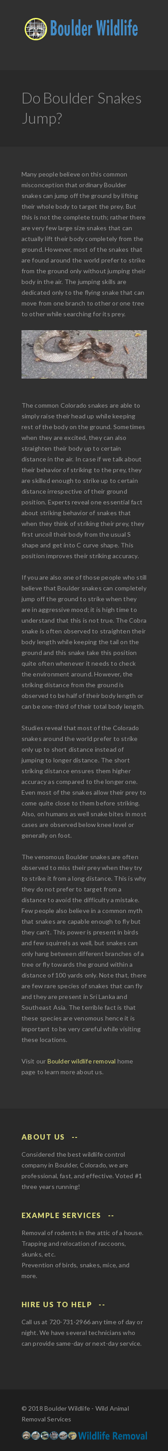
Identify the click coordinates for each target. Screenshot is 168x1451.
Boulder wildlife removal (81, 1061)
